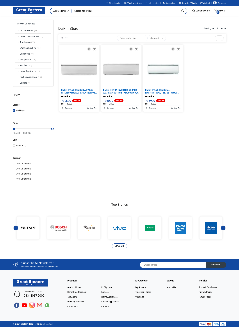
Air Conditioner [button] (28, 30)
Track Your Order (133, 3)
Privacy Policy (205, 292)
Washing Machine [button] (30, 48)
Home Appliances (109, 297)
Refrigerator (106, 287)
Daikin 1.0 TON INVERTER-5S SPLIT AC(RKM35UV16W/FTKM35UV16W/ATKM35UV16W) (121, 91)
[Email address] (173, 265)
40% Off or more (23, 179)
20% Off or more (23, 168)
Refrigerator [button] (28, 59)
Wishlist (205, 3)
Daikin (20, 110)
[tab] (62, 38)
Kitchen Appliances (110, 301)
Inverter (21, 145)
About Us (171, 287)
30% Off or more (23, 174)
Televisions (72, 297)
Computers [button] (27, 54)
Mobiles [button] (26, 65)
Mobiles (105, 292)
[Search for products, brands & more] (124, 11)
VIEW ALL (119, 246)
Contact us (168, 3)
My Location (152, 3)
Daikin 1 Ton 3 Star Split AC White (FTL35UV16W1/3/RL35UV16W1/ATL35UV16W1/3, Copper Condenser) (79, 91)
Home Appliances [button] (30, 71)
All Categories (61, 11)
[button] (132, 38)
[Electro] (29, 10)
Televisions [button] (27, 42)
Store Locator (112, 3)
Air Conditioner (74, 287)
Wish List (139, 297)
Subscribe (215, 264)
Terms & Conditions (208, 287)
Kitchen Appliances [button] (31, 77)
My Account (140, 287)
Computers (72, 306)
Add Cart (92, 108)
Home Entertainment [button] (31, 36)
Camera (105, 306)
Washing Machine (75, 301)
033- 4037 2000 (34, 295)
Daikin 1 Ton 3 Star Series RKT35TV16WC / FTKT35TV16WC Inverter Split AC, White (161, 91)
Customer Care (201, 10)
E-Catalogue (219, 3)
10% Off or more (23, 163)
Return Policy (205, 297)
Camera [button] (25, 83)
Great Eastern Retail (24, 324)
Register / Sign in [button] (188, 3)
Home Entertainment (77, 292)
